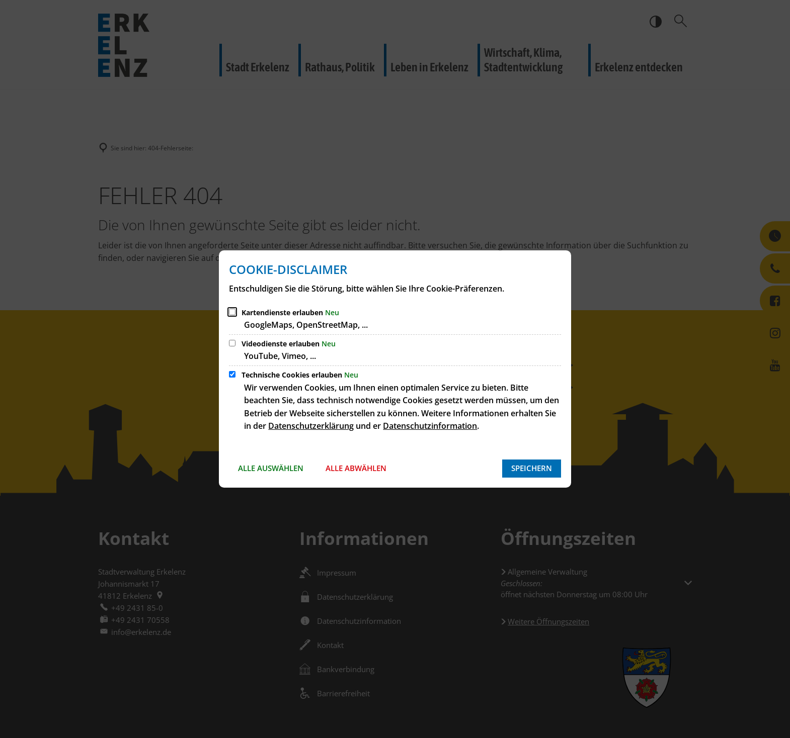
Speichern (531, 468)
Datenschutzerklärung (311, 425)
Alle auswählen (270, 468)
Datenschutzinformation (430, 425)
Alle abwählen (356, 468)
